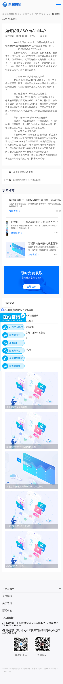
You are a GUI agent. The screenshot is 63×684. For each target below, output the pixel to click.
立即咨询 (31, 286)
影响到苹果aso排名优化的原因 (21, 446)
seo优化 (18, 42)
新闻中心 (27, 14)
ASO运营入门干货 (15, 566)
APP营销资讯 (41, 14)
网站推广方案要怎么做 (17, 338)
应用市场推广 (46, 53)
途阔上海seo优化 (10, 14)
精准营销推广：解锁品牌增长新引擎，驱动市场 (35, 200)
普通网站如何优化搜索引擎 (43, 243)
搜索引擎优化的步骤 (23, 172)
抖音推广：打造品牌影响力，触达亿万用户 (34, 222)
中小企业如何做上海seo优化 (19, 321)
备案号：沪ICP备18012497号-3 (45, 669)
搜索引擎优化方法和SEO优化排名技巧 (24, 486)
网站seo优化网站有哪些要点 (19, 309)
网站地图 (7, 671)
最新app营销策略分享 (16, 407)
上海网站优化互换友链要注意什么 (22, 315)
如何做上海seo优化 (15, 344)
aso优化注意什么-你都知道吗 (27, 180)
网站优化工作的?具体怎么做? (20, 327)
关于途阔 (7, 603)
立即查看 (14, 211)
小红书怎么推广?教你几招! (19, 349)
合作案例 (7, 596)
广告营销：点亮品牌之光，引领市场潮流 (25, 332)
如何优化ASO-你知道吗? (18, 526)
